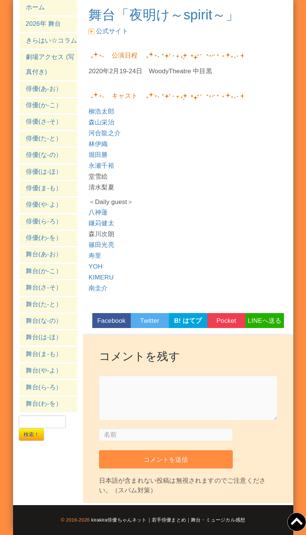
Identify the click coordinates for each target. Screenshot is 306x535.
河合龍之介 (105, 133)
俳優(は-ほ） (44, 171)
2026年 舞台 (43, 23)
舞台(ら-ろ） (44, 387)
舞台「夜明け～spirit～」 (164, 14)
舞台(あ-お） (44, 254)
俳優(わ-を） (44, 237)
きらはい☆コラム (51, 40)
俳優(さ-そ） (44, 121)
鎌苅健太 (101, 223)
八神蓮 (98, 212)
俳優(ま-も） (44, 188)
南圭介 (98, 288)
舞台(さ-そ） (44, 287)
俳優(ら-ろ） (44, 221)
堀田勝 (98, 154)
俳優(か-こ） (44, 105)
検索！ (31, 434)
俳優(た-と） (44, 138)
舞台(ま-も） (44, 354)
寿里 (95, 255)
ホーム (35, 7)
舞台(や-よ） (44, 370)
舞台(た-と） (44, 304)
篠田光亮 (101, 244)
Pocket (226, 320)
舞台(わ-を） (44, 403)
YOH (95, 266)
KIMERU (101, 277)
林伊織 (98, 144)
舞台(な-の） (44, 320)
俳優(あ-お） (44, 88)
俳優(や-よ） (44, 204)
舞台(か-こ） (44, 271)
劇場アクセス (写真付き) (50, 64)
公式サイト (112, 31)
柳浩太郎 (101, 111)
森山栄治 (101, 122)
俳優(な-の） (44, 154)
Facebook (111, 320)
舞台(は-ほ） (44, 337)
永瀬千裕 (101, 165)
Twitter (149, 320)
